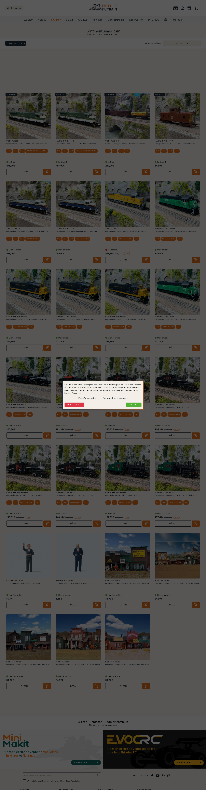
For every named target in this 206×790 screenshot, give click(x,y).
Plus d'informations (87, 398)
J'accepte (134, 404)
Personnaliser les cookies (115, 398)
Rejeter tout (74, 404)
